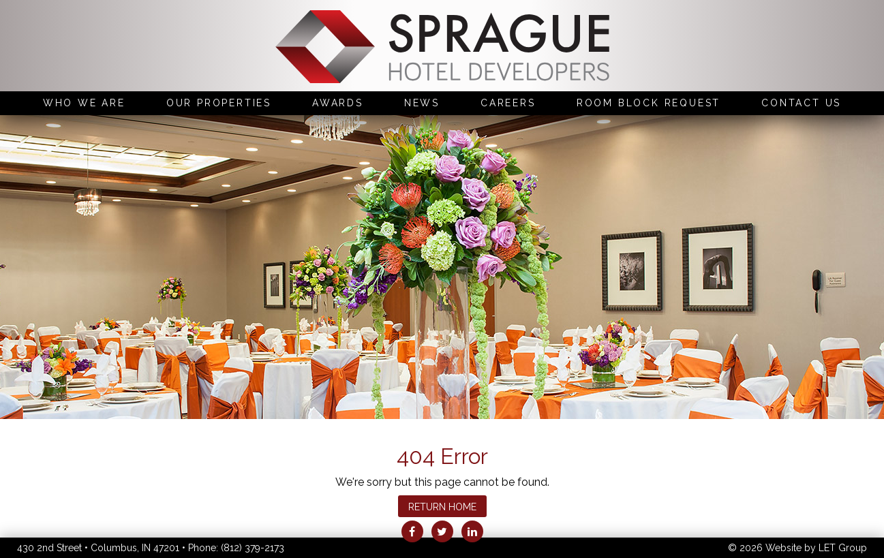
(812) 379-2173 (252, 547)
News (422, 102)
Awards (337, 102)
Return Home (442, 506)
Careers (508, 102)
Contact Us (801, 102)
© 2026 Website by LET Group (797, 547)
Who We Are (84, 102)
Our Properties (218, 102)
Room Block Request (648, 102)
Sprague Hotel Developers (442, 48)
